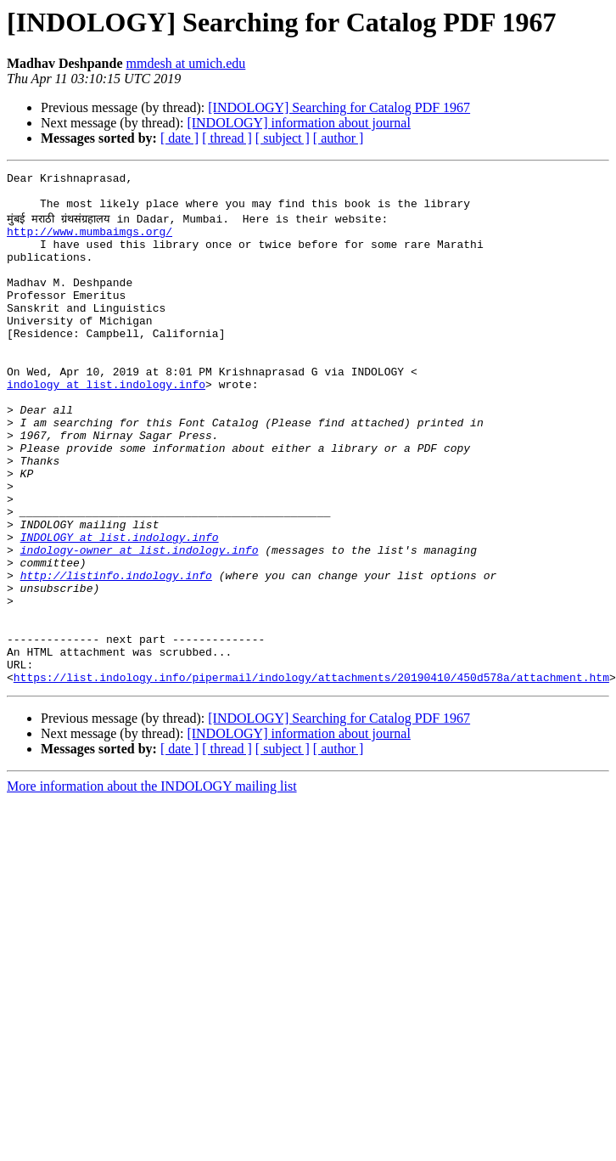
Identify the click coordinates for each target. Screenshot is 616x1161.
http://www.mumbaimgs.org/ (89, 241)
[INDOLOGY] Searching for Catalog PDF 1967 (339, 107)
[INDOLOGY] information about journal (299, 123)
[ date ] (179, 138)
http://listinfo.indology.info (116, 654)
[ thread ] (227, 138)
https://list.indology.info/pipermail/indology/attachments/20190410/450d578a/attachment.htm (311, 776)
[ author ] (338, 138)
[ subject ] (282, 138)
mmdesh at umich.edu (185, 63)
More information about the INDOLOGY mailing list (152, 885)
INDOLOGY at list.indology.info (119, 608)
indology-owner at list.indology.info (139, 623)
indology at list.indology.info (106, 424)
